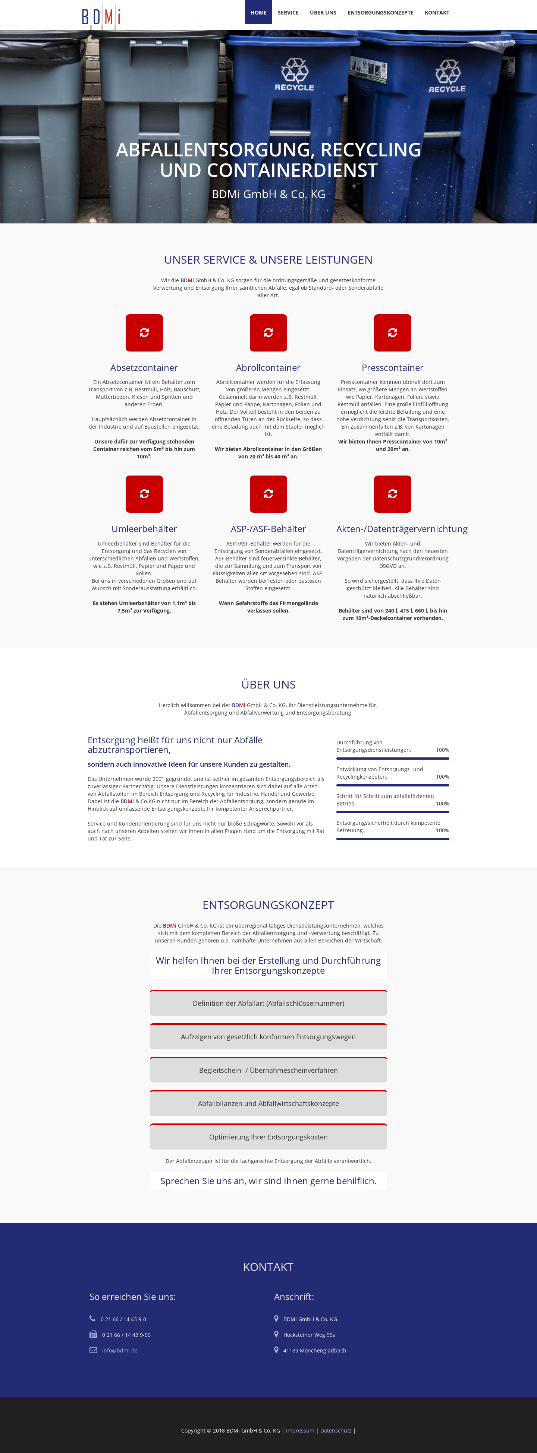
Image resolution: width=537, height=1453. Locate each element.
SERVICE (288, 12)
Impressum (300, 1430)
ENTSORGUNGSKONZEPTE (381, 12)
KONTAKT (437, 12)
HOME (259, 12)
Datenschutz (336, 1430)
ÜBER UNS (323, 12)
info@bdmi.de (120, 1350)
